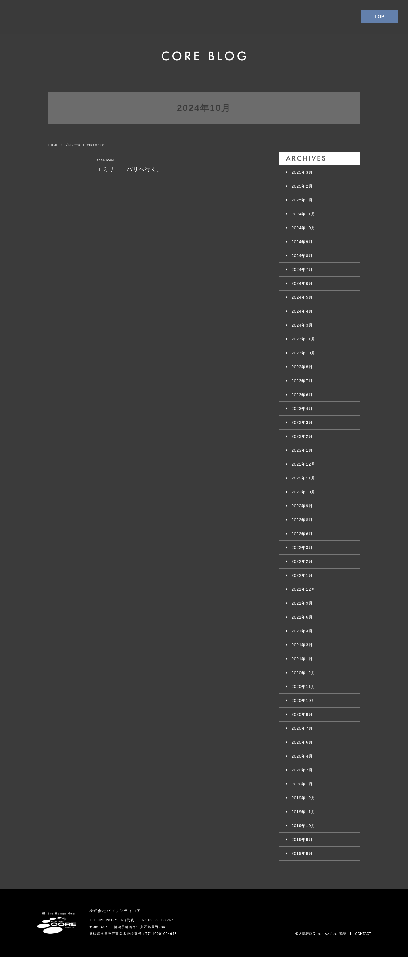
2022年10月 (303, 492)
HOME (53, 145)
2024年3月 (302, 325)
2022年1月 (302, 575)
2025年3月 (302, 172)
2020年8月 (302, 714)
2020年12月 (303, 672)
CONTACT (363, 934)
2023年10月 (303, 353)
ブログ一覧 (73, 145)
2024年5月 (302, 297)
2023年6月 (302, 394)
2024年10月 (303, 228)
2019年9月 (302, 839)
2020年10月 (303, 700)
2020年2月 (302, 770)
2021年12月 (303, 589)
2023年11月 (303, 339)
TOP (379, 16)
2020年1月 (302, 784)
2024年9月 (302, 241)
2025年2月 (302, 186)
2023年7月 (302, 380)
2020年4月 (302, 756)
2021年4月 (302, 631)
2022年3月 (302, 547)
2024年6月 (302, 283)
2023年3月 (302, 422)
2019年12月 (303, 798)
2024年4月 (302, 311)
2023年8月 (302, 367)
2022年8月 (302, 520)
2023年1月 (302, 450)
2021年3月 (302, 645)
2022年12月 (303, 464)
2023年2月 (302, 436)
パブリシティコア (31, 17)
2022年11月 (303, 478)
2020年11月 (303, 686)
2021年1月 (302, 659)
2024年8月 (302, 255)
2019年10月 (303, 825)
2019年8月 (302, 853)
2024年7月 (302, 269)
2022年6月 (302, 533)
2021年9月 (302, 603)
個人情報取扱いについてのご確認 (320, 934)
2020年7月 (302, 728)
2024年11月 (303, 214)
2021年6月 (302, 617)
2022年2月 (302, 561)
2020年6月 (302, 742)
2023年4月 (302, 408)
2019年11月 (303, 811)
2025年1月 (302, 200)
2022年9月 (302, 506)
